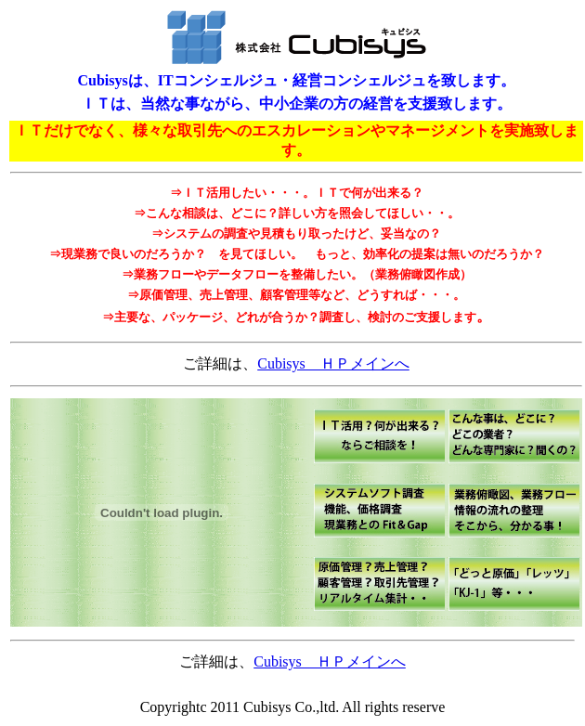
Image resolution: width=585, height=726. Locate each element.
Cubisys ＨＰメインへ (333, 363)
